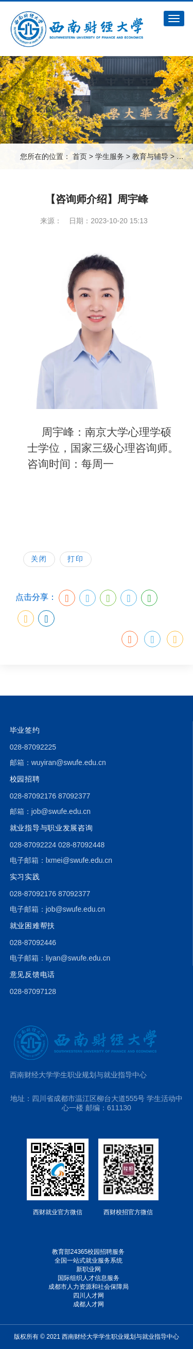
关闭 (39, 559)
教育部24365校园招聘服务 (88, 1251)
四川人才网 (88, 1295)
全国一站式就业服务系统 (88, 1260)
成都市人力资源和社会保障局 (88, 1286)
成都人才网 (88, 1304)
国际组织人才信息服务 (88, 1278)
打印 (75, 559)
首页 (80, 156)
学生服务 (109, 156)
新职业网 (88, 1269)
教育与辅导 (150, 156)
